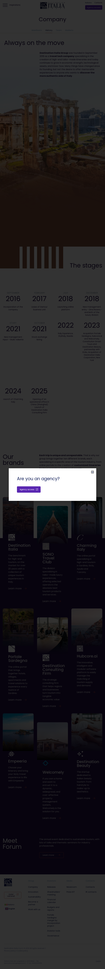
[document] (52, 484)
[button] (92, 472)
